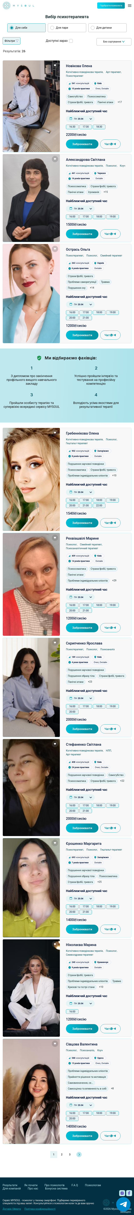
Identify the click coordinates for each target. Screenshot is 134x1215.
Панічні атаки (105, 102)
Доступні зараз (57, 41)
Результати (10, 1185)
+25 (99, 881)
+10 (114, 475)
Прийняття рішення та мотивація (87, 1077)
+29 (114, 580)
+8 (112, 1088)
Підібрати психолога (111, 5)
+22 (122, 780)
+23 (90, 681)
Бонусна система (56, 1188)
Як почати (30, 1185)
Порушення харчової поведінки (86, 464)
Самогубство (75, 96)
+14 (92, 287)
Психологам (93, 1185)
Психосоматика (97, 96)
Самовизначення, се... (80, 1082)
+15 (106, 192)
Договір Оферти (12, 1208)
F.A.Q (75, 1185)
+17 (120, 102)
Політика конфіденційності (39, 1208)
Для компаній (12, 1188)
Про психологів (54, 1185)
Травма (105, 282)
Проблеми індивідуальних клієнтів (88, 475)
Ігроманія (93, 192)
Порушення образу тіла (81, 676)
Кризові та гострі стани (81, 987)
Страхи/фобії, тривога (80, 102)
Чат (110, 144)
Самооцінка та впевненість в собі (87, 1088)
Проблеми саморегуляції (82, 282)
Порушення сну (76, 287)
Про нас (33, 1188)
